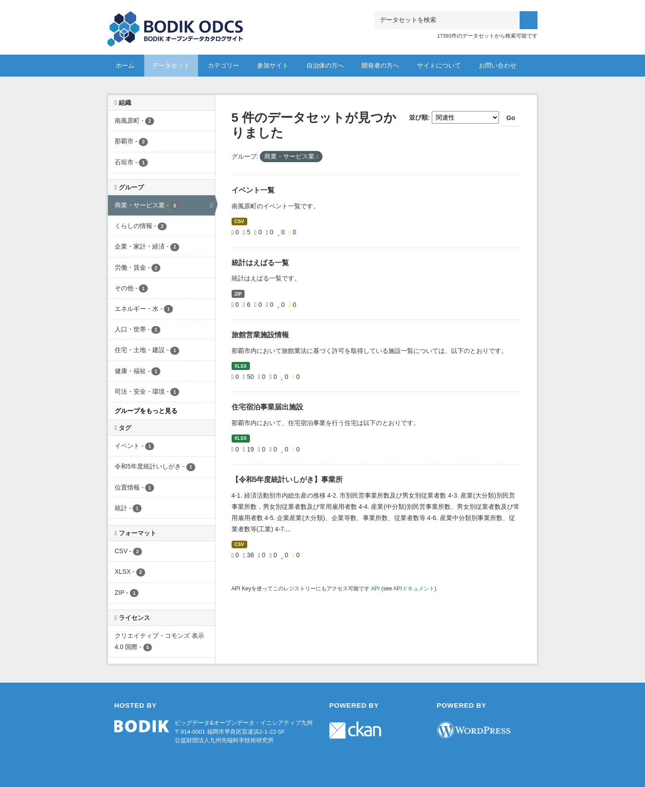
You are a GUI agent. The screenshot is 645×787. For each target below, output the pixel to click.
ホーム (125, 65)
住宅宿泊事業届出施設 (267, 407)
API (375, 588)
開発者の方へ (380, 65)
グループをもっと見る (146, 410)
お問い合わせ (497, 65)
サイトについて (439, 65)
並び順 (418, 117)
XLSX (240, 366)
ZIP (237, 294)
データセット (171, 65)
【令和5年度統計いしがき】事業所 (287, 479)
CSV (239, 221)
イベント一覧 (253, 190)
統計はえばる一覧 (260, 263)
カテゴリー (223, 65)
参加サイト (272, 65)
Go (511, 117)
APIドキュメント (413, 588)
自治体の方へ (325, 65)
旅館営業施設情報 (260, 335)
